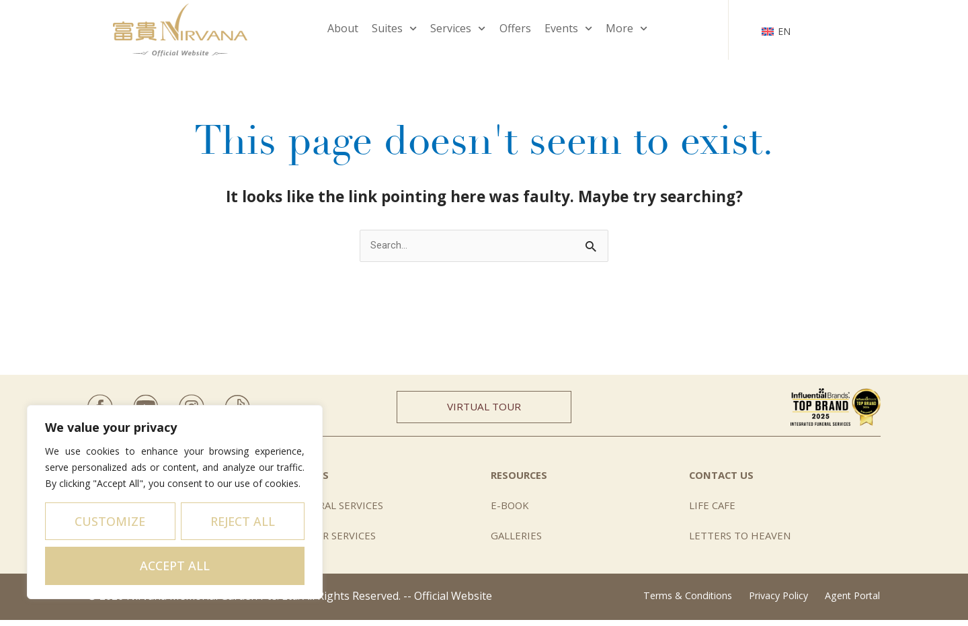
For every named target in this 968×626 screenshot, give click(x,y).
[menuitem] (776, 29)
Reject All (242, 521)
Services (457, 28)
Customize (110, 521)
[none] (776, 29)
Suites (394, 28)
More (626, 28)
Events (568, 28)
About (342, 28)
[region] (175, 502)
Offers (515, 28)
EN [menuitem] (784, 31)
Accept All (175, 565)
